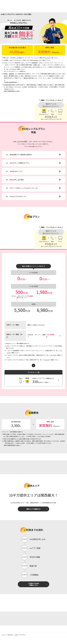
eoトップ (4, 639)
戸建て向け (11, 639)
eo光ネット (37, 60)
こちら (47, 58)
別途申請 (11, 74)
